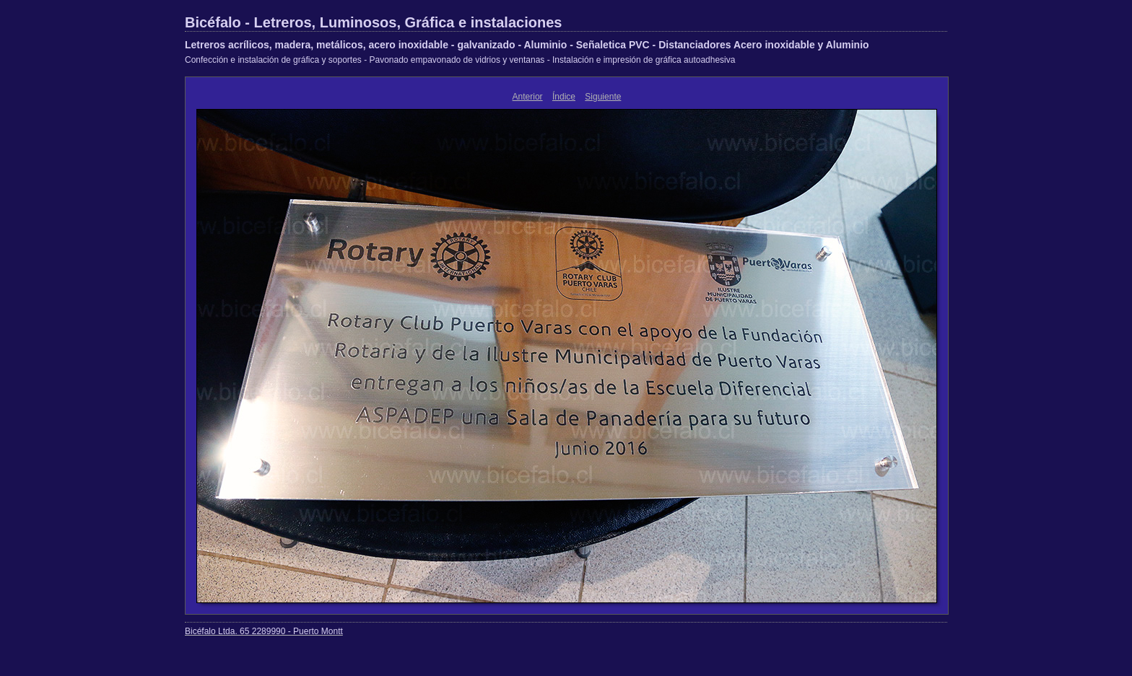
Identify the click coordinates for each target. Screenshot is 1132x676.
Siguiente (603, 97)
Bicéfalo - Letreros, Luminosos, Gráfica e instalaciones (373, 22)
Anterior (528, 97)
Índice (563, 97)
